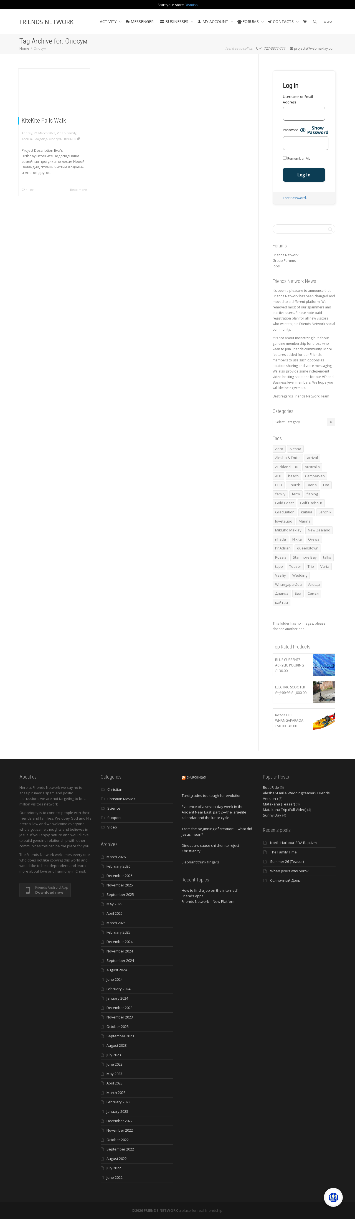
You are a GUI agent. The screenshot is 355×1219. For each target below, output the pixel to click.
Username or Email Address (298, 99)
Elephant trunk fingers (200, 862)
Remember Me (297, 158)
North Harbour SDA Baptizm (293, 842)
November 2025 (119, 885)
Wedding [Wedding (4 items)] (299, 575)
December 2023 (119, 1007)
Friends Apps (193, 895)
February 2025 (118, 932)
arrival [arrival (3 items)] (312, 457)
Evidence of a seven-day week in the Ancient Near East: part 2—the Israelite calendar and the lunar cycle (214, 812)
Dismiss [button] (191, 4)
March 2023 (116, 1092)
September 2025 (120, 894)
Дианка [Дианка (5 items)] (281, 593)
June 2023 (114, 1064)
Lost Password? (295, 198)
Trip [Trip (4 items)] (311, 566)
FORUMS (248, 21)
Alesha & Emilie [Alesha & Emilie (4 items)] (288, 457)
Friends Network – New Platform (208, 901)
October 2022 (117, 1139)
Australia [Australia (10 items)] (312, 466)
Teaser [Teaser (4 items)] (295, 566)
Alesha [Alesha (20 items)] (295, 448)
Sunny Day (272, 815)
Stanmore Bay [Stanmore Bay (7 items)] (305, 557)
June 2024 (114, 979)
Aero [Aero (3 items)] (279, 448)
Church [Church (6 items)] (294, 484)
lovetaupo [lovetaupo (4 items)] (283, 521)
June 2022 (114, 1177)
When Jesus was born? (289, 870)
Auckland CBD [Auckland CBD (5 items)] (286, 466)
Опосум (55, 139)
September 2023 (120, 1035)
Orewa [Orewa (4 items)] (314, 539)
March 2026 (116, 856)
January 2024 (117, 998)
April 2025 (114, 913)
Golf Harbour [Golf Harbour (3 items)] (311, 502)
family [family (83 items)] (280, 493)
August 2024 (116, 969)
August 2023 (116, 1045)
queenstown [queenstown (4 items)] (307, 548)
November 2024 (119, 951)
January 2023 (117, 1111)
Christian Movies (121, 798)
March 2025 (116, 922)
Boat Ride (271, 787)
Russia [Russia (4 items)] (280, 557)
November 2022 (119, 1130)
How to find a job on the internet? (209, 890)
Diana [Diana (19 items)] (312, 484)
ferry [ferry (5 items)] (296, 493)
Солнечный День (285, 880)
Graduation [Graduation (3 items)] (285, 512)
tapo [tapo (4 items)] (279, 566)
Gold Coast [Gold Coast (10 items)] (284, 502)
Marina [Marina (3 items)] (305, 521)
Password (290, 130)
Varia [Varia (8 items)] (324, 566)
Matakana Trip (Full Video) (284, 809)
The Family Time (283, 852)
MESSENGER (140, 21)
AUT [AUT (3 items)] (278, 475)
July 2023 (113, 1054)
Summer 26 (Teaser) (287, 861)
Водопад (40, 139)
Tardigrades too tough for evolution (212, 795)
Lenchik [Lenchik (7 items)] (325, 512)
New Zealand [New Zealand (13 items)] (319, 530)
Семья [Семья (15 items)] (313, 593)
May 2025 (114, 903)
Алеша (27, 139)
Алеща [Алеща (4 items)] (314, 584)
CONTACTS (281, 21)
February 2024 (118, 988)
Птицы (68, 139)
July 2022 (113, 1167)
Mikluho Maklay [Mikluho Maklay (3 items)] (288, 530)
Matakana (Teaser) (279, 804)
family (72, 133)
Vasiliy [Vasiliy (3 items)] (280, 575)
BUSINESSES (174, 21)
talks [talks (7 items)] (327, 557)
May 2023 (114, 1073)
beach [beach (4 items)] (293, 475)
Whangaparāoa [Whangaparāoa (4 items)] (288, 584)
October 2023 (117, 1026)
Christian (114, 789)
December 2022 (119, 1120)
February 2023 (118, 1101)
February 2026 (118, 866)
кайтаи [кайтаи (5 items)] (281, 602)
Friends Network (285, 255)
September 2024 (120, 960)
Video (61, 133)
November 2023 (119, 1017)
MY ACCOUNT (213, 21)
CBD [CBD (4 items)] (278, 484)
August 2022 (116, 1158)
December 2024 (119, 941)
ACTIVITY (109, 21)
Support (114, 817)
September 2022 (120, 1149)
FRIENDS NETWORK (46, 21)
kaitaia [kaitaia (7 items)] (306, 512)
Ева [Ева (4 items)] (298, 593)
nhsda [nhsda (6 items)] (280, 539)
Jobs (276, 266)
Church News (196, 777)
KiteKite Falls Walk (44, 120)
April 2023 (114, 1083)
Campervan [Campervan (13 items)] (315, 475)
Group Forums (284, 260)
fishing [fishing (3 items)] (312, 493)
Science (113, 808)
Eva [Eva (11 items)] (326, 484)
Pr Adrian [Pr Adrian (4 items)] (283, 548)
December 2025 (119, 875)
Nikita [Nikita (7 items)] (297, 539)
